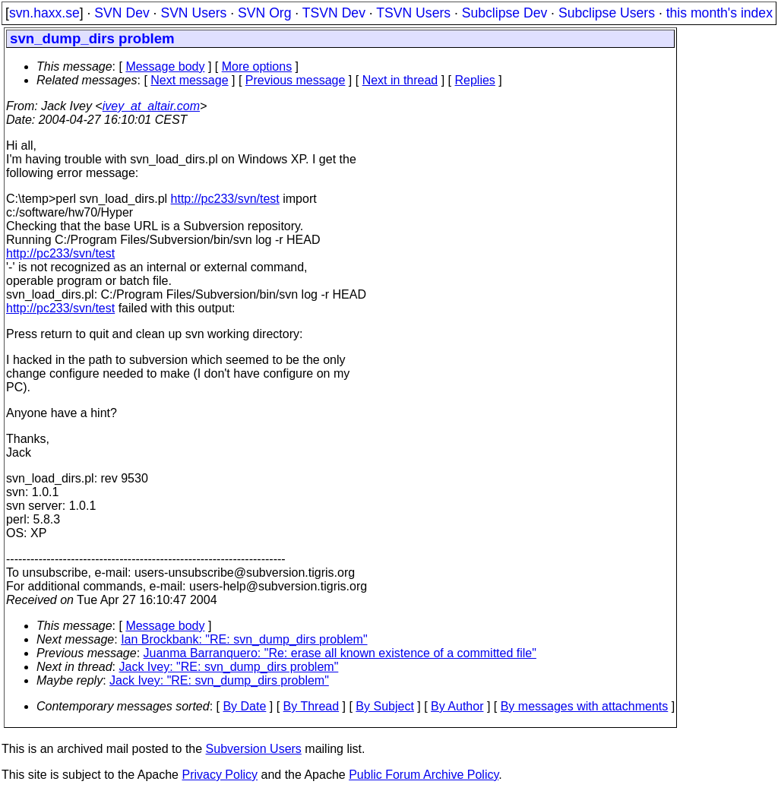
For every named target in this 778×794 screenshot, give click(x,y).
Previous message (295, 80)
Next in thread (400, 80)
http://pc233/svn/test (225, 198)
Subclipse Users (606, 13)
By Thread (311, 706)
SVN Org (264, 13)
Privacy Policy (220, 774)
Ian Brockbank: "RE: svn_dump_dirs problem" (244, 639)
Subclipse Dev (504, 13)
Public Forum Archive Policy (423, 774)
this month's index (719, 13)
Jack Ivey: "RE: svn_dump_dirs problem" (229, 666)
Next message (189, 80)
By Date (244, 706)
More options (257, 66)
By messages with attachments (585, 706)
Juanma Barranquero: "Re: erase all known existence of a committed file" (340, 653)
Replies (475, 80)
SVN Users (193, 13)
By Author (457, 706)
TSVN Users (413, 13)
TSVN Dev (333, 13)
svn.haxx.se (44, 13)
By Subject (384, 706)
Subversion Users (254, 748)
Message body (164, 66)
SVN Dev (121, 13)
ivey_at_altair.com (151, 106)
